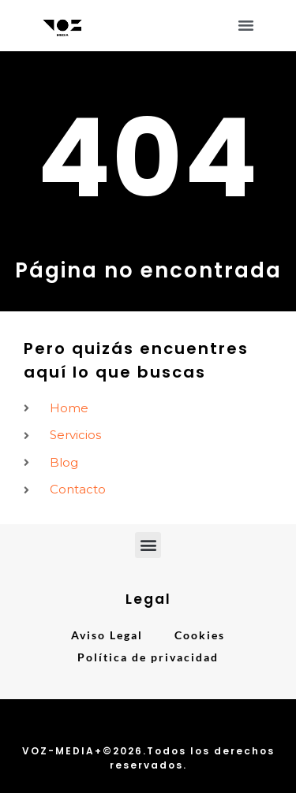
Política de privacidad (148, 657)
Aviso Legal (107, 635)
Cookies (199, 635)
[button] (246, 25)
